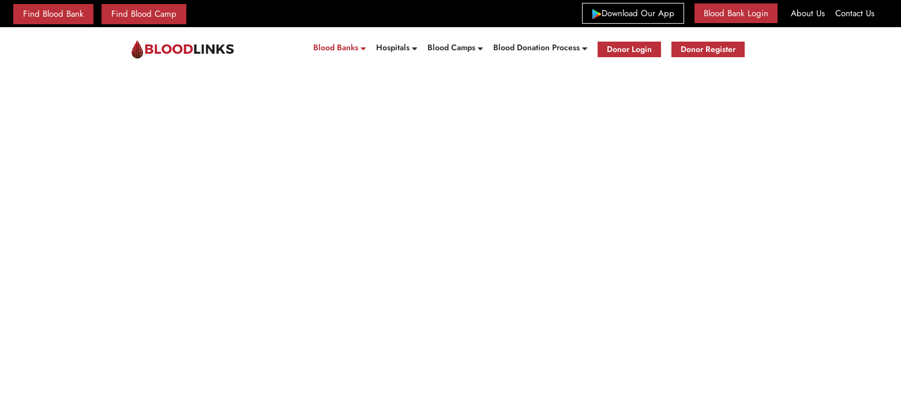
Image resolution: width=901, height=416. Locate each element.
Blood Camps (452, 47)
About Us (808, 13)
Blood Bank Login (736, 13)
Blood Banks (337, 47)
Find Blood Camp (144, 14)
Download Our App (638, 13)
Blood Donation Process (537, 47)
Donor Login (629, 49)
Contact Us (854, 13)
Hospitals (394, 47)
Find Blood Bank (53, 14)
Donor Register (708, 49)
